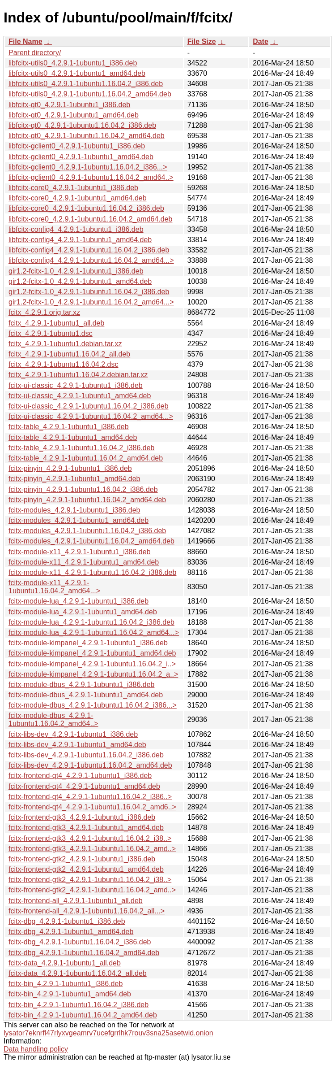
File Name (25, 41)
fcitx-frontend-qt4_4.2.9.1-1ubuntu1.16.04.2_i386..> (90, 796)
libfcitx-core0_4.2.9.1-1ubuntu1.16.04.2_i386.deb (86, 208)
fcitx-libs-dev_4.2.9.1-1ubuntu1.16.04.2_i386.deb (86, 755)
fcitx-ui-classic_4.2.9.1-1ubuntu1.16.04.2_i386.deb (88, 406)
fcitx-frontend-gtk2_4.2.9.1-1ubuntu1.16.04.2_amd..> (92, 890)
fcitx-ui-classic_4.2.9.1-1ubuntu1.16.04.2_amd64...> (90, 416)
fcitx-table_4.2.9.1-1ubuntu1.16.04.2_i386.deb (81, 448)
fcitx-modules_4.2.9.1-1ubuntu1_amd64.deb (78, 520)
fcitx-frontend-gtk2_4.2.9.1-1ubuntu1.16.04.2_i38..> (89, 879)
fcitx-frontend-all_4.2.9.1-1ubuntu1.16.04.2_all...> (86, 911)
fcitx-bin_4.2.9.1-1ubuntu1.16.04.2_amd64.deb (82, 1015)
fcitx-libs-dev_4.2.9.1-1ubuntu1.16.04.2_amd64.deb (90, 765)
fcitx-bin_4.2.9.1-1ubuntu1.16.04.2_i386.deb (78, 1004)
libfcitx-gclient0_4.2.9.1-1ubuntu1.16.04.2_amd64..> (91, 177)
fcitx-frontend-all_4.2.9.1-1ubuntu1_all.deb (75, 900)
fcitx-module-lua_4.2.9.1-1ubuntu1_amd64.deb (82, 612)
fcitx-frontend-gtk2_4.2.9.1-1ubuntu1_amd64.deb (86, 869)
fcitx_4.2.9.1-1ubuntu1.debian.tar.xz (65, 344)
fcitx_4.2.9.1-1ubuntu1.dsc (50, 333)
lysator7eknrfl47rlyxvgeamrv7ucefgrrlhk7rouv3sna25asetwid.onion (108, 1033)
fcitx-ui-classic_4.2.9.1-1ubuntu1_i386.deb (75, 385)
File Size (201, 41)
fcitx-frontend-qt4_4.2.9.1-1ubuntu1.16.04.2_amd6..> (92, 807)
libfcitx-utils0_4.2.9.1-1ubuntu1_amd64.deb (76, 73)
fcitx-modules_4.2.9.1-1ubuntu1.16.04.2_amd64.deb (91, 541)
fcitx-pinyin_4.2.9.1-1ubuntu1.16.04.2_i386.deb (83, 489)
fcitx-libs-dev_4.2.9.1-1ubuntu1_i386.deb (73, 734)
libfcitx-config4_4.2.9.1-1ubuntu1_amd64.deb (80, 239)
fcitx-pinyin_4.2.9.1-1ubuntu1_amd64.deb (74, 479)
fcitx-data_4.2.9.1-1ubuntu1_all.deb (64, 963)
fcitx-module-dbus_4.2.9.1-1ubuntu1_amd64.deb (85, 695)
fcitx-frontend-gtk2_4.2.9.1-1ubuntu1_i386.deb (81, 859)
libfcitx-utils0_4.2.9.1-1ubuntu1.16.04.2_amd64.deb (89, 94)
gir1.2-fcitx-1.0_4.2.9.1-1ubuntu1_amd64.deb (80, 281)
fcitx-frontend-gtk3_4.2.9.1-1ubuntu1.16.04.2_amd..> (92, 848)
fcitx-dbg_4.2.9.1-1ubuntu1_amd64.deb (70, 931)
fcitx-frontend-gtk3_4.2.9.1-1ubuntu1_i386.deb (81, 817)
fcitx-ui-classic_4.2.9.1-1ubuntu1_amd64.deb (79, 396)
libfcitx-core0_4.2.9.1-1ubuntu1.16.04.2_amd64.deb (90, 219)
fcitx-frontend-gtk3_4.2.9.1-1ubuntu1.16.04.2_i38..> (89, 838)
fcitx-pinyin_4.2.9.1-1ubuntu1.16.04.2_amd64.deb (87, 500)
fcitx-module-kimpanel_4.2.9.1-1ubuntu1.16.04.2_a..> (93, 674)
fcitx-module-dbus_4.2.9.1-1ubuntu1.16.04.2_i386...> (92, 705)
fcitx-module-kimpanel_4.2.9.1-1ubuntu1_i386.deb (88, 643)
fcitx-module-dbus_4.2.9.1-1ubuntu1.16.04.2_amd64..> (53, 719)
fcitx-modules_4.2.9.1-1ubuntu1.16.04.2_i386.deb (87, 531)
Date (260, 41)
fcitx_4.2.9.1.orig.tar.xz (44, 312)
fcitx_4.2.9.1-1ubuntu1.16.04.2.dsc (63, 364)
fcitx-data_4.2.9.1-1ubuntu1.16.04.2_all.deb (77, 973)
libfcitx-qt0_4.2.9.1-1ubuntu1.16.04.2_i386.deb (82, 125)
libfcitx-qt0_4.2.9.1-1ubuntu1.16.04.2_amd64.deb (86, 135)
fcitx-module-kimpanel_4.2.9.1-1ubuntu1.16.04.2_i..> (92, 664)
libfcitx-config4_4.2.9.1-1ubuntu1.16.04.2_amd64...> (91, 260)
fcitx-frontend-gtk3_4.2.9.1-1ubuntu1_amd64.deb (86, 827)
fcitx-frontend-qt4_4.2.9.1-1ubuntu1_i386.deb (80, 775)
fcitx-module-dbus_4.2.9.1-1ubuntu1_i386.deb (81, 684)
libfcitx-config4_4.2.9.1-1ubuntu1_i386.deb (76, 229)
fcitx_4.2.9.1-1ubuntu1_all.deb (56, 323)
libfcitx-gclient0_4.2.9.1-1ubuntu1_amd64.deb (80, 157)
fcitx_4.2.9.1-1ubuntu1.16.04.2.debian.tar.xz (78, 374)
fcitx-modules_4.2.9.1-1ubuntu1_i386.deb (74, 510)
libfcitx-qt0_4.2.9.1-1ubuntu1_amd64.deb (73, 115)
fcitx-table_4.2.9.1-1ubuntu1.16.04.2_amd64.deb (85, 458)
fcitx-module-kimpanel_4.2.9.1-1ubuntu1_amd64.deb (92, 653)
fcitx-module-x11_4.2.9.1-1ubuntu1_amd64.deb (83, 562)
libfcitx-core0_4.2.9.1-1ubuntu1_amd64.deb (77, 198)
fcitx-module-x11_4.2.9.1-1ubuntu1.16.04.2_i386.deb (92, 572)
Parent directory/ (34, 53)
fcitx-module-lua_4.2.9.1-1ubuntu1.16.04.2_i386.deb (91, 622)
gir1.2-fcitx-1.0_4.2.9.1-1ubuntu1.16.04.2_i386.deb (88, 292)
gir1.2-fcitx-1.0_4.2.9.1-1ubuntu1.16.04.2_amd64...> (91, 302)
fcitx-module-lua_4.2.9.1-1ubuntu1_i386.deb (78, 601)
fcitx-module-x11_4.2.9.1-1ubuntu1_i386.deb (79, 552)
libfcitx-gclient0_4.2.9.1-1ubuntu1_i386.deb (76, 146)
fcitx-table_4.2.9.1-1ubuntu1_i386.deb (68, 426)
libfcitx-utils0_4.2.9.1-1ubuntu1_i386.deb (72, 63)
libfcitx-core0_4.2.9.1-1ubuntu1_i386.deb (73, 187)
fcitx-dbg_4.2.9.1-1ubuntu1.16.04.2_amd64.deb (83, 952)
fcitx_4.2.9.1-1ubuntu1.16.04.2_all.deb (69, 354)
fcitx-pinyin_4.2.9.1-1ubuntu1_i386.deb (70, 468)
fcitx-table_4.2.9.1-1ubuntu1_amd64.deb (72, 437)
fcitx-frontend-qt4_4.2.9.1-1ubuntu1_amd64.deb (84, 786)
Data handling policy (36, 1049)
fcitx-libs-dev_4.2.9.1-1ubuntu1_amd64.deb (77, 744)
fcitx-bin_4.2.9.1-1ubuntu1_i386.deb (65, 983)
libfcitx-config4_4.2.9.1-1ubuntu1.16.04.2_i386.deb (88, 250)
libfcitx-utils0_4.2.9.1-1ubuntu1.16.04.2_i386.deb (85, 83)
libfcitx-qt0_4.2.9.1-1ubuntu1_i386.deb (69, 105)
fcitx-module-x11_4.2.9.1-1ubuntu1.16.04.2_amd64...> (54, 587)
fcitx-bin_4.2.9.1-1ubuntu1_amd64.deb (69, 994)
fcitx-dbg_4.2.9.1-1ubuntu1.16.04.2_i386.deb (79, 942)
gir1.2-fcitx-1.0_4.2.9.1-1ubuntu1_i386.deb (76, 271)
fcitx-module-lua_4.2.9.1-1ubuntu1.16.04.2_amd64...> (93, 632)
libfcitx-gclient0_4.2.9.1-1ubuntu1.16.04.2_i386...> (87, 167)
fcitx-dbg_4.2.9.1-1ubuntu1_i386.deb (66, 921)
